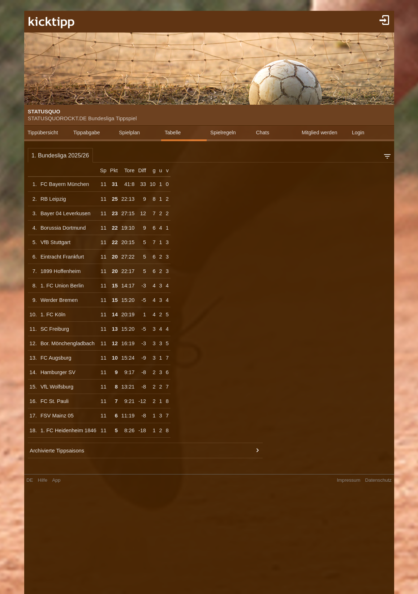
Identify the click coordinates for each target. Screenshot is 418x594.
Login (358, 132)
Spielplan (129, 132)
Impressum (348, 480)
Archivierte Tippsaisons (57, 451)
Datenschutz (378, 480)
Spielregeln (223, 132)
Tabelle (173, 132)
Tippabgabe (86, 132)
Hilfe (42, 480)
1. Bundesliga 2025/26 (60, 155)
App (56, 480)
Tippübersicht (42, 132)
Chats (263, 132)
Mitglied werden (319, 132)
